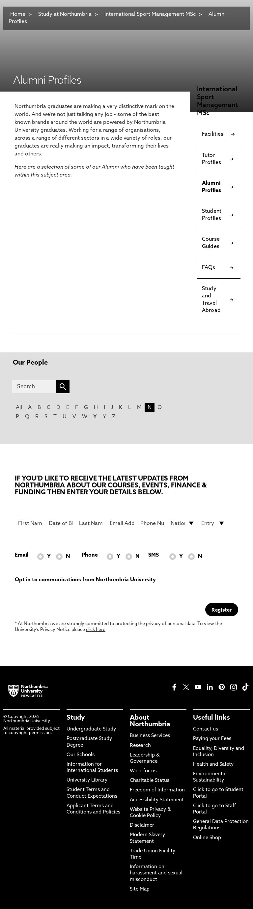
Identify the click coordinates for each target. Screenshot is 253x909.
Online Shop (207, 838)
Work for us (143, 771)
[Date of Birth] (60, 523)
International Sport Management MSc (150, 14)
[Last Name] (91, 523)
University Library (87, 780)
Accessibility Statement (157, 800)
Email (21, 555)
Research (140, 745)
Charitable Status (149, 780)
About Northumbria (150, 721)
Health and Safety (213, 764)
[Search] (34, 386)
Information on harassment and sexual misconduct (156, 873)
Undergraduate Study (91, 729)
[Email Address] (121, 523)
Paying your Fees (212, 738)
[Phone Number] (152, 523)
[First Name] (30, 523)
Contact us (205, 729)
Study (76, 718)
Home (17, 14)
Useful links (211, 718)
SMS (153, 555)
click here (95, 629)
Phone (90, 555)
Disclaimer (142, 825)
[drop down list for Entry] (213, 523)
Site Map (140, 889)
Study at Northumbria (65, 14)
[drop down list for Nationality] (182, 523)
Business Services (150, 735)
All (19, 407)
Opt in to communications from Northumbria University (85, 580)
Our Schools (81, 755)
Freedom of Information (157, 790)
